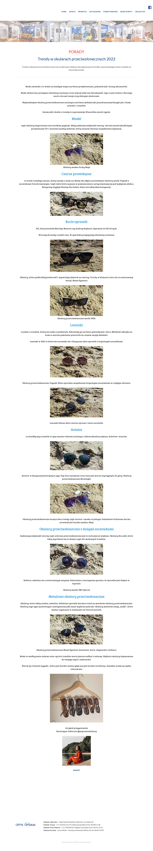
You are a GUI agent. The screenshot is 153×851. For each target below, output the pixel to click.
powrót (76, 770)
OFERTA (72, 12)
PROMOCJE (82, 12)
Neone (89, 842)
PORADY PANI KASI (110, 12)
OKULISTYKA (140, 12)
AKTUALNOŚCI (95, 12)
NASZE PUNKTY (126, 12)
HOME (64, 12)
